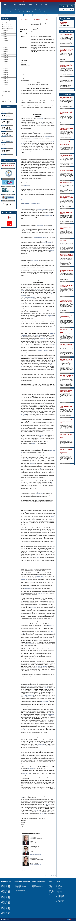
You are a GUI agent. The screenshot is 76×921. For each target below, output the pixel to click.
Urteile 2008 (5, 57)
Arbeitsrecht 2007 (6, 906)
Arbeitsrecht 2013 (6, 898)
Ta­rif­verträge (41, 435)
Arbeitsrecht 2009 (6, 903)
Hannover (21, 14)
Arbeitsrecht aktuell (10, 9)
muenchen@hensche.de (8, 141)
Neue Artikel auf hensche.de (20, 886)
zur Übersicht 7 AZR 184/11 (50, 875)
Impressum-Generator (7, 11)
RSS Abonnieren (5, 919)
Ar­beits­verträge (25, 379)
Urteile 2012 (5, 49)
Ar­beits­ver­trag (44, 123)
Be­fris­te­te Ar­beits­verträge (47, 213)
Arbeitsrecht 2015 (6, 896)
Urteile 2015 (5, 44)
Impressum (60, 886)
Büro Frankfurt (61, 894)
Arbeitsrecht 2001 (6, 913)
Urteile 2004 (5, 65)
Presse (46, 9)
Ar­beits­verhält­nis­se (40, 576)
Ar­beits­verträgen (44, 701)
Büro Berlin (60, 892)
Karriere (50, 886)
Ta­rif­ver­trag (26, 185)
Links (50, 889)
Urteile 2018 (5, 38)
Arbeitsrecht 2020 (6, 890)
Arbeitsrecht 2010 (6, 902)
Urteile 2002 (5, 68)
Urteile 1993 (5, 86)
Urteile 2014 (5, 45)
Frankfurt (10, 14)
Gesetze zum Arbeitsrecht (29, 9)
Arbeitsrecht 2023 (6, 886)
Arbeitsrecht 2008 (6, 904)
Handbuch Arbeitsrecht (19, 9)
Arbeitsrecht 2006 (6, 907)
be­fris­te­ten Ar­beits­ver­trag (43, 350)
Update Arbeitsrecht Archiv (7, 101)
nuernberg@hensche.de (8, 147)
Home (5, 9)
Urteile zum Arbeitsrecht (39, 9)
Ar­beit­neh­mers (24, 349)
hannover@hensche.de (8, 129)
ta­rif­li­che (22, 290)
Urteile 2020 (5, 34)
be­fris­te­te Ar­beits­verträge (41, 666)
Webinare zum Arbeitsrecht (7, 99)
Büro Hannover (61, 896)
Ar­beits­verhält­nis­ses (31, 144)
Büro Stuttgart (60, 901)
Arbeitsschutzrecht (37, 885)
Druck (50, 885)
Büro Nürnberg (61, 900)
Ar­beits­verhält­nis (40, 118)
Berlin (5, 14)
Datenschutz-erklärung (60, 888)
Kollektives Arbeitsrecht (38, 886)
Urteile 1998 (5, 76)
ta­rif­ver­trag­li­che (50, 648)
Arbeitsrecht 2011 (6, 901)
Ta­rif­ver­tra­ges (40, 225)
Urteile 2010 (5, 53)
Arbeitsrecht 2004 (6, 909)
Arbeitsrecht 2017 (6, 893)
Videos (3, 95)
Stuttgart (40, 14)
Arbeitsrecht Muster (22, 11)
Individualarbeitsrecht (37, 884)
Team (59, 885)
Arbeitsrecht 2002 (6, 912)
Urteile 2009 (5, 55)
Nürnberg (35, 14)
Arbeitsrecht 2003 (6, 911)
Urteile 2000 (5, 72)
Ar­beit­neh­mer (48, 136)
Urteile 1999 (5, 74)
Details (8, 113)
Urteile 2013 (5, 47)
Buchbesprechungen (19, 882)
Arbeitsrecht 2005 (6, 908)
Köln (25, 14)
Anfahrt (3, 113)
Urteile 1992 (5, 88)
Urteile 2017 (5, 40)
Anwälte (45, 14)
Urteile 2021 (5, 32)
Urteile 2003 (5, 67)
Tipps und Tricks (5, 22)
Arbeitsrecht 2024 (6, 885)
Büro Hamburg (61, 895)
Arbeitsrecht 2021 (6, 889)
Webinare (37, 11)
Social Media (51, 891)
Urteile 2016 (5, 42)
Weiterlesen (64, 46)
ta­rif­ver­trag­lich (39, 405)
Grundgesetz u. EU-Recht (38, 882)
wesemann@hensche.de (35, 864)
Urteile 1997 (5, 78)
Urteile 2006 (5, 61)
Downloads (51, 884)
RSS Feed (51, 890)
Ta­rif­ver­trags (42, 338)
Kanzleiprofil (42, 11)
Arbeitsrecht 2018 (6, 892)
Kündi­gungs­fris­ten (35, 203)
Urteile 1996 (5, 80)
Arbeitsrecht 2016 (6, 895)
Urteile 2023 (5, 30)
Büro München (61, 899)
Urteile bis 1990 (6, 91)
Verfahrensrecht (36, 889)
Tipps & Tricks (15, 11)
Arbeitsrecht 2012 (6, 900)
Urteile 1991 (5, 89)
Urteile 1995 (5, 82)
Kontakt (50, 887)
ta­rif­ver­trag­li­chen (39, 468)
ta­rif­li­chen (49, 339)
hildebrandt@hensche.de (35, 854)
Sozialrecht (35, 887)
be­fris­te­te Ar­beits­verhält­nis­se (48, 217)
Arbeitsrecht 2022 (6, 887)
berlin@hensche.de (7, 112)
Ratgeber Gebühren (30, 11)
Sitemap (50, 892)
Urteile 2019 (5, 36)
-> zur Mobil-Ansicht (6, 18)
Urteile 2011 (5, 51)
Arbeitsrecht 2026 (6, 882)
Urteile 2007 (5, 59)
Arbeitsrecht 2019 (6, 891)
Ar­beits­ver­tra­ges (42, 209)
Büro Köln (60, 897)
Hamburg (15, 14)
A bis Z (50, 882)
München (30, 14)
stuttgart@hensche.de (8, 152)
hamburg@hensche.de (8, 123)
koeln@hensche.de (7, 135)
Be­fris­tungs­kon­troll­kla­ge (29, 297)
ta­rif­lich (38, 557)
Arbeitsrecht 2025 (6, 884)
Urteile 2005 (5, 63)
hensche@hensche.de (35, 843)
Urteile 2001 (5, 70)
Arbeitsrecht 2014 (6, 897)
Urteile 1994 (5, 84)
